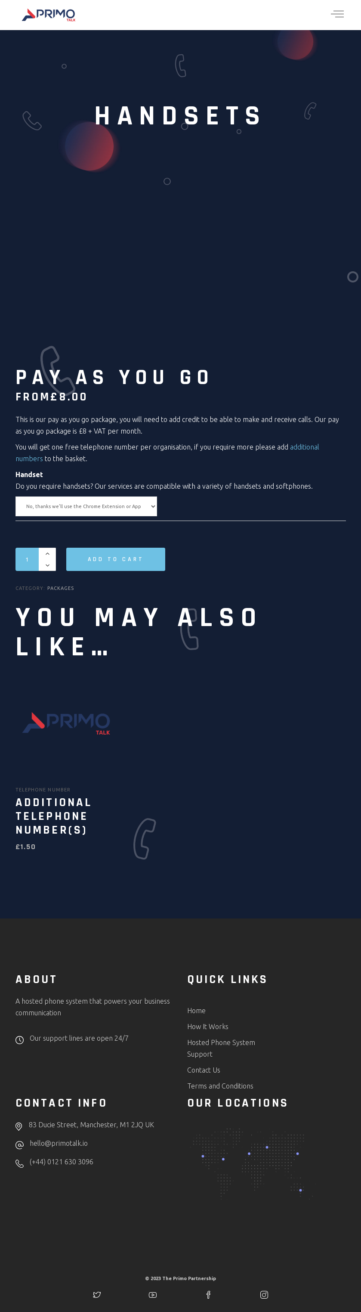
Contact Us (203, 1070)
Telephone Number (43, 789)
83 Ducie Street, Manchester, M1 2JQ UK (91, 1125)
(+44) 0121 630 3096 (61, 1162)
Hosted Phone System (221, 1042)
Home (196, 1010)
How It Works (207, 1026)
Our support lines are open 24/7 (79, 1038)
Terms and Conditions (220, 1086)
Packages (60, 588)
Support (200, 1054)
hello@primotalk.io (59, 1143)
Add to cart (116, 559)
